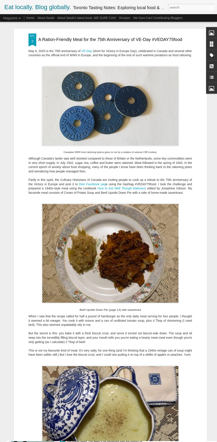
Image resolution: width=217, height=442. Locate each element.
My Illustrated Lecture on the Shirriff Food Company (107, 437)
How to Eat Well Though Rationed (121, 161)
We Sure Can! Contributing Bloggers (158, 18)
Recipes (124, 18)
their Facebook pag (92, 156)
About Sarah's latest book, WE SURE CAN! (86, 18)
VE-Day (86, 23)
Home (30, 18)
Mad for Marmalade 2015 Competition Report (102, 387)
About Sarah (45, 18)
